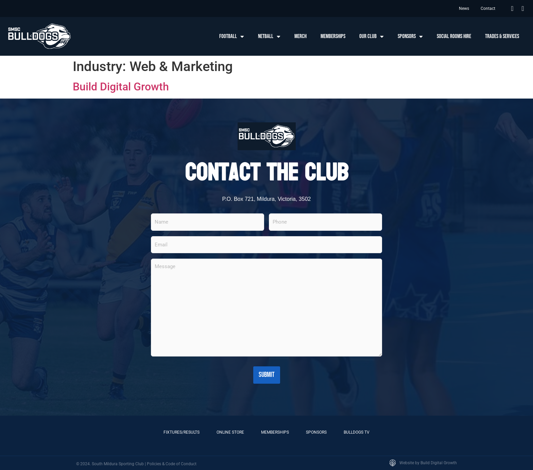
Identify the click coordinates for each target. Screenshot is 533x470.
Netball (269, 36)
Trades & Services (502, 36)
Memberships (333, 36)
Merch (300, 36)
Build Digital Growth (121, 86)
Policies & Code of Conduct (171, 462)
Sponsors (410, 36)
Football (231, 36)
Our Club (371, 36)
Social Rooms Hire (454, 36)
